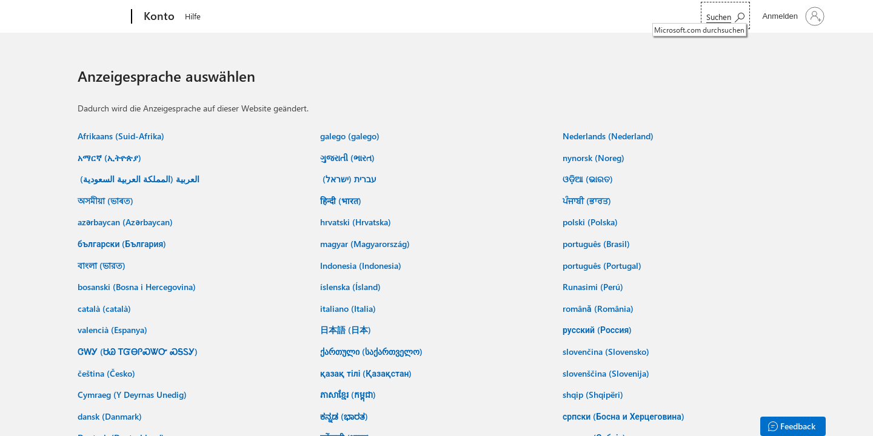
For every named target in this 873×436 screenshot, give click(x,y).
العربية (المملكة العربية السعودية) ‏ (138, 179)
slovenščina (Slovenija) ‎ (607, 373)
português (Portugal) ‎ (603, 265)
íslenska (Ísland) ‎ (351, 286)
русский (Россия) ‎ (598, 329)
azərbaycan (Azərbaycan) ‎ (126, 222)
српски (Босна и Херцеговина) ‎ (625, 416)
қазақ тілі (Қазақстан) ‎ (367, 373)
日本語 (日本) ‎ (346, 329)
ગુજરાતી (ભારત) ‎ (348, 158)
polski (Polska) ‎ (591, 222)
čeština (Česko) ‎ (108, 373)
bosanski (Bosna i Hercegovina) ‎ (138, 286)
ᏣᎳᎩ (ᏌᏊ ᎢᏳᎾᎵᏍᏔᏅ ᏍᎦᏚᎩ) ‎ (139, 351)
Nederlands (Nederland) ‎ (609, 136)
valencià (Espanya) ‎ (114, 329)
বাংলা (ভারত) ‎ (103, 265)
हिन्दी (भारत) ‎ (342, 200)
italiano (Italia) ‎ (349, 308)
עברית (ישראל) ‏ (348, 179)
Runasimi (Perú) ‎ (594, 286)
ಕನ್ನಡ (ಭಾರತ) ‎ (345, 416)
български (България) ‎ (123, 243)
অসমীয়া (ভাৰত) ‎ (107, 200)
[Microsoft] (85, 17)
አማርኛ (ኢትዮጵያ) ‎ (111, 158)
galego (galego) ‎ (351, 136)
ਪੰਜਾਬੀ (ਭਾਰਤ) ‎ (588, 200)
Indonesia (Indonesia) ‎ (362, 265)
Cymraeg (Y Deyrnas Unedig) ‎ (133, 394)
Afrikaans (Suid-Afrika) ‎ (122, 136)
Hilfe (193, 16)
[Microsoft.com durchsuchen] (725, 15)
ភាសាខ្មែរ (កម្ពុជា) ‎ (349, 394)
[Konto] (158, 17)
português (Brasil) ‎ (597, 243)
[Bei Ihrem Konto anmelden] (792, 16)
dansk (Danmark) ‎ (111, 416)
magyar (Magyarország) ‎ (366, 243)
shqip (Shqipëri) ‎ (594, 394)
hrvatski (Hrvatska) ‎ (356, 222)
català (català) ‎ (105, 308)
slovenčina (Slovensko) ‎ (607, 351)
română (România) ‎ (599, 308)
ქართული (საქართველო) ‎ (372, 351)
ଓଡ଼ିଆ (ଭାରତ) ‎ (589, 179)
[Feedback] (793, 426)
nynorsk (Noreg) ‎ (595, 158)
